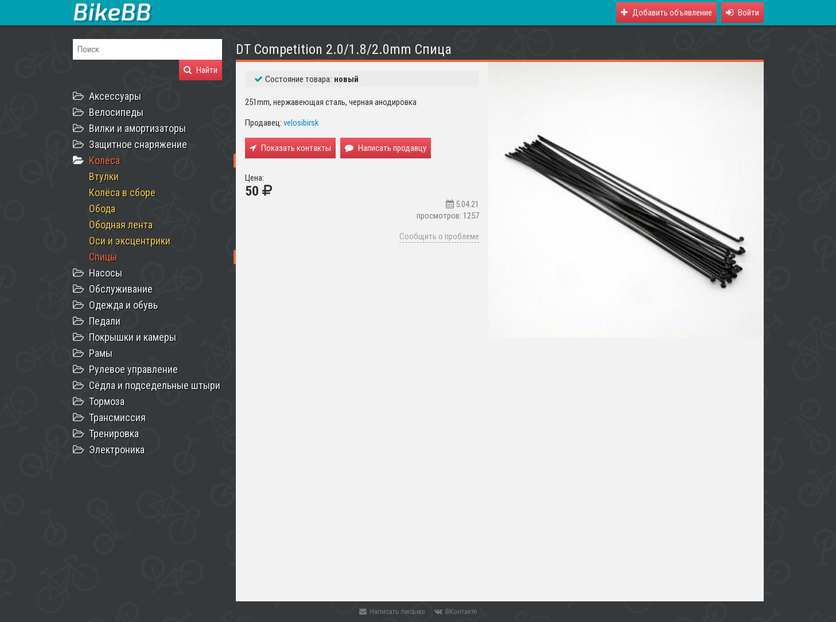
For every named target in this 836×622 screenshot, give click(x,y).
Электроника (117, 450)
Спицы (103, 257)
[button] (742, 12)
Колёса (104, 160)
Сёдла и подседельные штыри (154, 385)
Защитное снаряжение (138, 144)
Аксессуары (115, 96)
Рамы (100, 353)
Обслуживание (121, 289)
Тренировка (114, 433)
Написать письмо (392, 611)
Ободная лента (121, 225)
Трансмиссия (117, 417)
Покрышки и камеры (132, 337)
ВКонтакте (455, 611)
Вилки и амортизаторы (137, 128)
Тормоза (107, 401)
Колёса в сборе (122, 192)
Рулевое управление (133, 369)
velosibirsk (301, 123)
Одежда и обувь (123, 305)
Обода (102, 209)
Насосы (105, 273)
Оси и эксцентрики (129, 241)
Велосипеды (116, 112)
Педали (104, 321)
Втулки (104, 176)
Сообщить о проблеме (439, 236)
